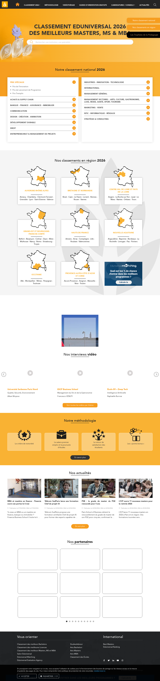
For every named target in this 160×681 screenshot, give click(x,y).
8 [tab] (87, 621)
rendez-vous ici (99, 671)
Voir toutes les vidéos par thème (80, 405)
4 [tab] (75, 621)
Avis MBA (74, 653)
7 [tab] (84, 621)
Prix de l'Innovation (20, 86)
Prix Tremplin (17, 93)
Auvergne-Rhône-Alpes (36, 191)
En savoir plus (80, 457)
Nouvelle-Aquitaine (123, 233)
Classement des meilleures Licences (32, 647)
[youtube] (118, 660)
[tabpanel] (38, 584)
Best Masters (108, 644)
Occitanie (37, 274)
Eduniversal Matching (26, 657)
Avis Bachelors (76, 647)
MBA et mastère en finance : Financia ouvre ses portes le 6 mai (24, 502)
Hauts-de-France (80, 233)
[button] (39, 5)
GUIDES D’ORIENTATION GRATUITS (93, 5)
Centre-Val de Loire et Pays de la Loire (123, 190)
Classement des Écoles (79, 657)
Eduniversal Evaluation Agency (29, 660)
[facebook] (104, 660)
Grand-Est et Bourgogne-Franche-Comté (36, 232)
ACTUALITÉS (144, 5)
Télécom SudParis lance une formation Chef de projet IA (61, 502)
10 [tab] (93, 621)
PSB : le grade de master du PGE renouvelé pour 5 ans (98, 502)
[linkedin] (113, 660)
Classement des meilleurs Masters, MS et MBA (36, 650)
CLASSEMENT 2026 (31, 5)
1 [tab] (66, 621)
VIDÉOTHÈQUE (69, 5)
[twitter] (109, 660)
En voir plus (80, 526)
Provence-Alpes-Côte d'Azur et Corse (80, 274)
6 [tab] (81, 621)
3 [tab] (72, 621)
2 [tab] (69, 621)
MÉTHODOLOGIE (51, 5)
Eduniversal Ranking (111, 646)
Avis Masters (75, 650)
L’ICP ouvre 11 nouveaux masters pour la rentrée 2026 (136, 502)
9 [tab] (90, 621)
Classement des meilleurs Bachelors (32, 644)
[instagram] (122, 660)
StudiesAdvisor (76, 644)
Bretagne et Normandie (80, 191)
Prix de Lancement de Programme (26, 90)
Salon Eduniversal (24, 653)
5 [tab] (78, 621)
